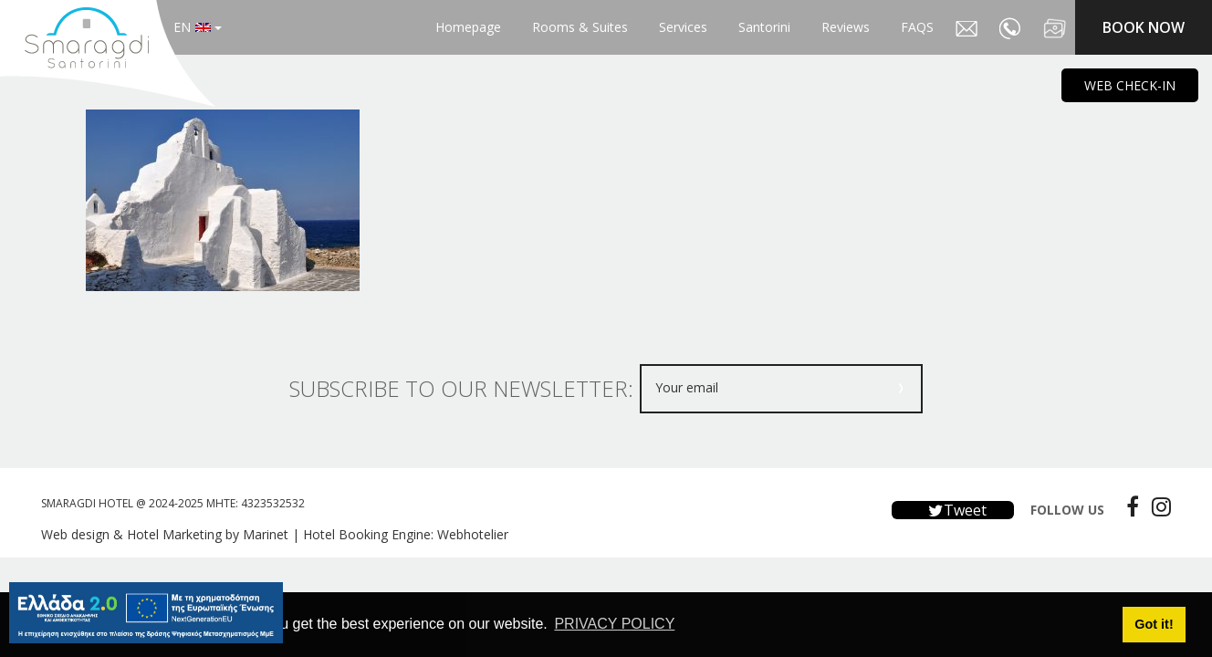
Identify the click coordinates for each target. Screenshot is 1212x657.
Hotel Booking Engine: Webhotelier (405, 534)
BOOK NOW (1143, 27)
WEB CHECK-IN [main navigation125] (1129, 85)
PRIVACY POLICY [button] (614, 623)
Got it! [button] (1153, 624)
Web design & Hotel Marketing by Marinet (164, 534)
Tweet (953, 510)
